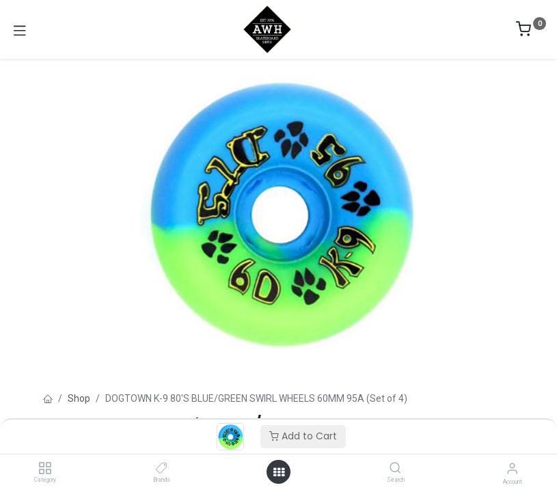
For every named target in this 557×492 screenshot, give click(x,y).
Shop (79, 398)
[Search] (395, 468)
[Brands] (161, 468)
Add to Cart (303, 436)
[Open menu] (278, 472)
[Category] (44, 468)
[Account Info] (512, 468)
